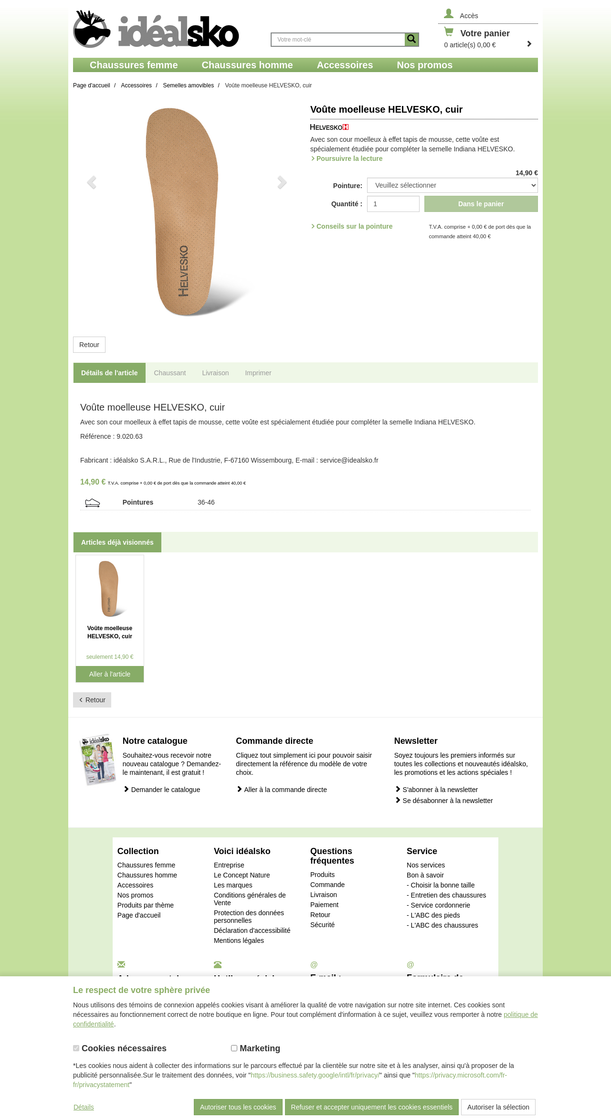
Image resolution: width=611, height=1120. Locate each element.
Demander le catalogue (161, 789)
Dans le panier (481, 204)
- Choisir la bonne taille (440, 885)
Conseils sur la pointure (354, 226)
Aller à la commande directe (281, 789)
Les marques (233, 885)
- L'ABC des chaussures (442, 925)
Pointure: (347, 186)
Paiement (324, 905)
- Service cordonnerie (438, 905)
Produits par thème (145, 905)
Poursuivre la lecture (349, 158)
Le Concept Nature (242, 875)
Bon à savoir (425, 875)
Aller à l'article (110, 674)
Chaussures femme (146, 865)
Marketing (255, 1048)
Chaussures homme (147, 875)
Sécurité (322, 925)
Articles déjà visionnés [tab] (117, 542)
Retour (89, 345)
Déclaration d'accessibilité (252, 930)
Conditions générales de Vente (250, 899)
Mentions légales (239, 940)
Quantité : (346, 204)
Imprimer (258, 373)
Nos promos (135, 895)
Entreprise (229, 865)
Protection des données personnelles (249, 916)
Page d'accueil (139, 915)
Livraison (323, 894)
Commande (327, 884)
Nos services (426, 865)
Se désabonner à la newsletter (443, 800)
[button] (90, 213)
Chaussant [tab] (170, 373)
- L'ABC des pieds (433, 915)
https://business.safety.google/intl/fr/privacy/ (315, 1075)
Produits (322, 874)
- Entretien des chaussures (446, 895)
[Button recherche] (411, 39)
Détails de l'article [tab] (109, 373)
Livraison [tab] (215, 373)
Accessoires (135, 885)
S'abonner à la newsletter (436, 789)
